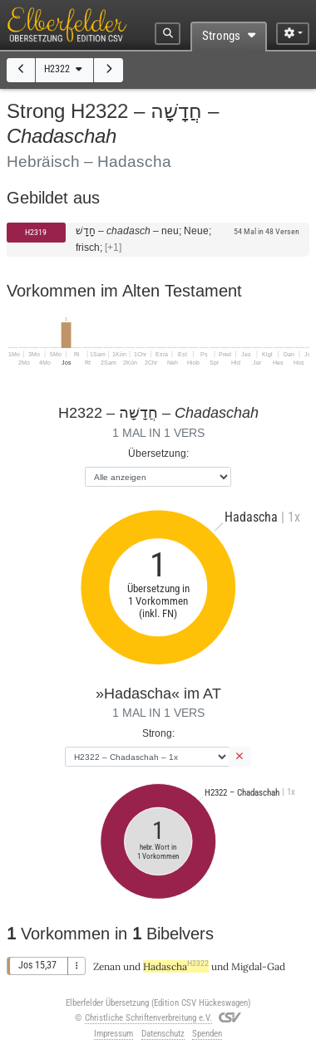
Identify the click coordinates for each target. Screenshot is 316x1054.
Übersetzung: (158, 453)
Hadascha (176, 966)
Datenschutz (163, 1033)
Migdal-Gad (258, 966)
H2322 (64, 69)
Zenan (107, 966)
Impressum (113, 1033)
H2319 (36, 232)
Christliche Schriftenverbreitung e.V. (148, 1017)
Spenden (207, 1033)
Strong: (158, 733)
